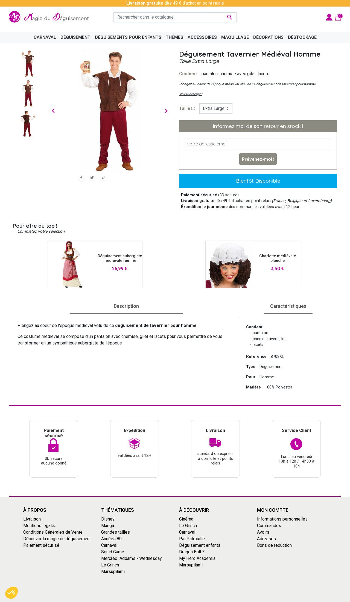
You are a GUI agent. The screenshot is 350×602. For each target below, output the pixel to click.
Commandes (269, 525)
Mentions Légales (204, 597)
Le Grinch (110, 565)
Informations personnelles (282, 519)
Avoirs (263, 532)
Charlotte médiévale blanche (277, 258)
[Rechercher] (175, 17)
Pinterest (103, 177)
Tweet (92, 177)
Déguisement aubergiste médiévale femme (120, 258)
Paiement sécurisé (41, 545)
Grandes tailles (115, 532)
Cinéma (186, 519)
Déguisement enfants (199, 545)
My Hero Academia (197, 558)
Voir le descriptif (190, 94)
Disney (108, 519)
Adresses (266, 538)
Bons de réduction (274, 545)
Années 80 (111, 538)
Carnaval (109, 545)
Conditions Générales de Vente (53, 532)
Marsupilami (113, 571)
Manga (107, 525)
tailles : (187, 108)
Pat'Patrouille (192, 538)
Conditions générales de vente (156, 597)
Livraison (32, 519)
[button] (11, 592)
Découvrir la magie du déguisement (57, 538)
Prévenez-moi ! (258, 159)
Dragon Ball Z (192, 551)
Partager (81, 177)
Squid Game (112, 551)
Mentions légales (40, 525)
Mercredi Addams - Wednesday (131, 558)
